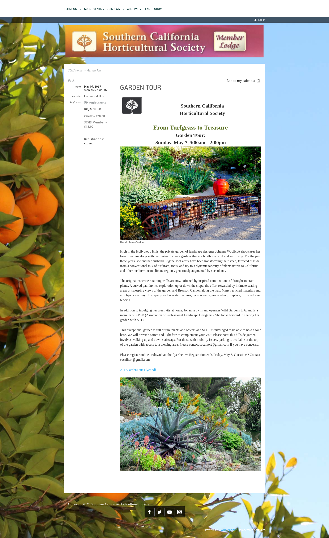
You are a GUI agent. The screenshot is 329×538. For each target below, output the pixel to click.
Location (76, 96)
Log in (261, 20)
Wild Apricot (229, 530)
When (78, 86)
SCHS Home (75, 70)
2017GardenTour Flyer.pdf (138, 370)
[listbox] (243, 80)
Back (71, 80)
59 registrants (95, 102)
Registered (75, 102)
